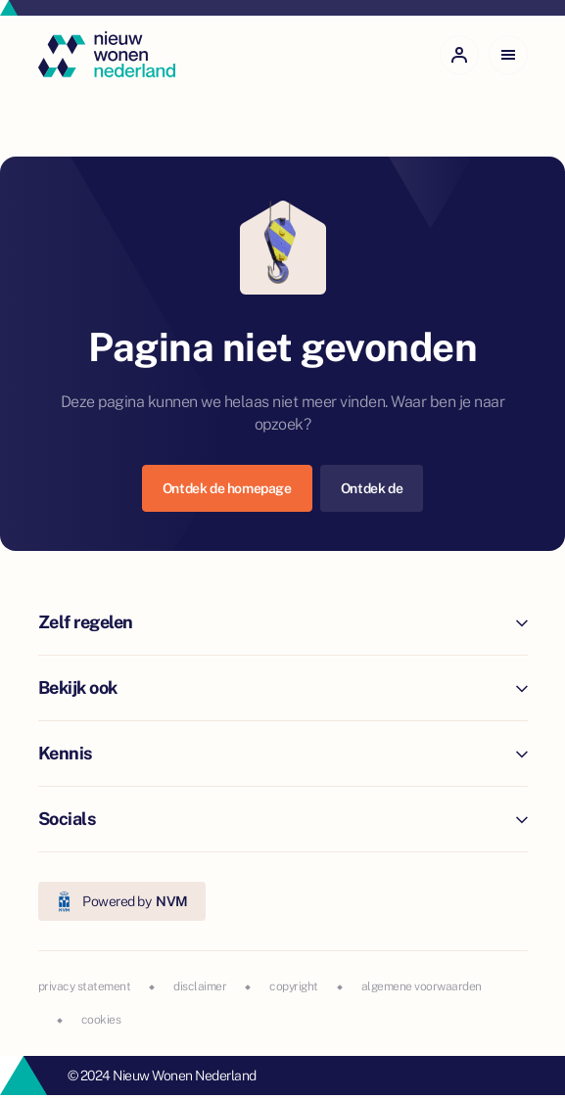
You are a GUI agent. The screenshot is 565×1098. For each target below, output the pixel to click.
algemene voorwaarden (421, 986)
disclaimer (199, 986)
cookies (101, 1020)
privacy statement (84, 986)
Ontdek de (371, 488)
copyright (293, 986)
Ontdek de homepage (227, 488)
